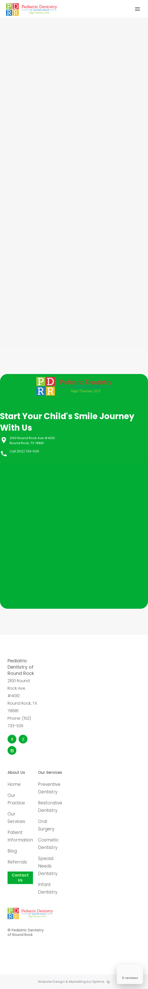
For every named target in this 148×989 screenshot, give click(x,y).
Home (14, 784)
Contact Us (20, 878)
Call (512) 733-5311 (24, 451)
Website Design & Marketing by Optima (71, 981)
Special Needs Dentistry (47, 866)
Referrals (17, 862)
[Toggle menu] (137, 9)
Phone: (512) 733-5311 (19, 722)
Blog (12, 851)
